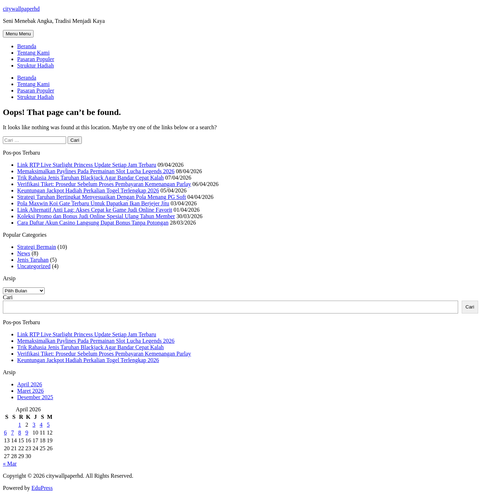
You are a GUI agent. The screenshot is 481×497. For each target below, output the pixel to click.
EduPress (42, 488)
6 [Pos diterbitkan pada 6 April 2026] (5, 433)
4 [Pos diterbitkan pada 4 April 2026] (41, 425)
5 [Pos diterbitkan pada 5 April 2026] (48, 425)
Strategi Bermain (36, 247)
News (23, 253)
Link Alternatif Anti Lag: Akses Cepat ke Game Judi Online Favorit (94, 210)
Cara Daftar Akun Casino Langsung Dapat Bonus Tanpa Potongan (92, 223)
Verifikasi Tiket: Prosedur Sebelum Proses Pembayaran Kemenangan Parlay (104, 184)
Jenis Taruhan (33, 260)
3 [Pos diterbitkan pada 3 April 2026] (34, 425)
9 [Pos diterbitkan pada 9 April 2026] (26, 433)
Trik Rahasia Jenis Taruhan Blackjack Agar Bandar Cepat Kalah (90, 178)
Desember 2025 (35, 397)
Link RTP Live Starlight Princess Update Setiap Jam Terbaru (86, 165)
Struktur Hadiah (35, 65)
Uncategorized (33, 266)
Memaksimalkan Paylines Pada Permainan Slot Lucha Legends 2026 (95, 171)
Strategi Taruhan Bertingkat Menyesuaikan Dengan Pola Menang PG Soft (101, 197)
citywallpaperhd (21, 9)
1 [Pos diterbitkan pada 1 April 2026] (19, 425)
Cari (8, 297)
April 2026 (29, 384)
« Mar (10, 464)
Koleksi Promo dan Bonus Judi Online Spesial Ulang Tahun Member (96, 216)
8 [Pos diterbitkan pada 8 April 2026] (19, 433)
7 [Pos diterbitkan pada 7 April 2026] (12, 433)
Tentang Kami (33, 53)
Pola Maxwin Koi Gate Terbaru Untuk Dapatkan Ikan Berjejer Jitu (93, 203)
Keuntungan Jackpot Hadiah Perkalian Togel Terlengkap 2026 (88, 190)
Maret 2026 (30, 391)
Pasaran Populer (35, 59)
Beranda (26, 46)
